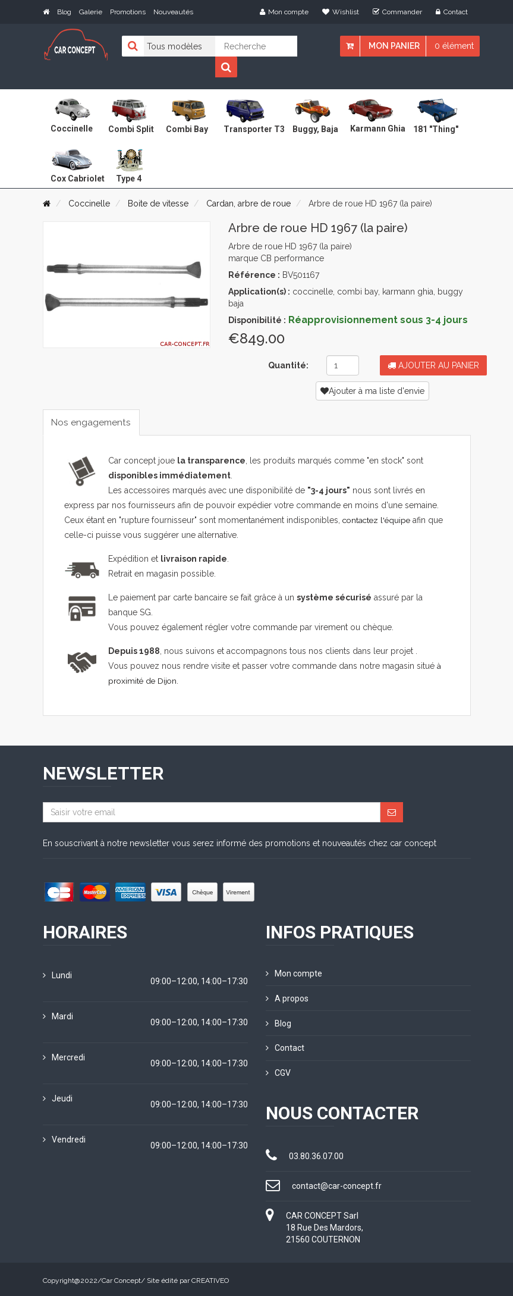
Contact (452, 12)
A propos (287, 998)
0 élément (454, 46)
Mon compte (284, 12)
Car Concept (121, 1278)
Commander (397, 12)
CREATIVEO (210, 1278)
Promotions (128, 12)
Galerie (90, 12)
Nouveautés (173, 12)
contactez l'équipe (378, 520)
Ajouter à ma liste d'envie (372, 391)
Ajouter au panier (433, 365)
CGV (278, 1071)
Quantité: (288, 365)
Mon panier (394, 46)
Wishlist (340, 12)
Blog (64, 12)
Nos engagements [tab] (93, 422)
